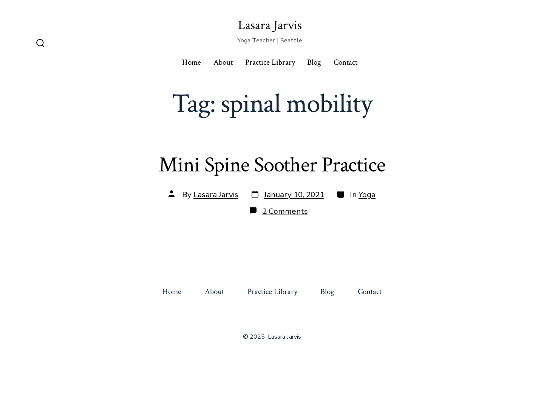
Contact (345, 62)
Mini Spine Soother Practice (272, 165)
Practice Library (270, 62)
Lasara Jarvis (215, 194)
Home (191, 62)
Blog (314, 62)
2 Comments (285, 211)
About (223, 62)
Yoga (367, 194)
